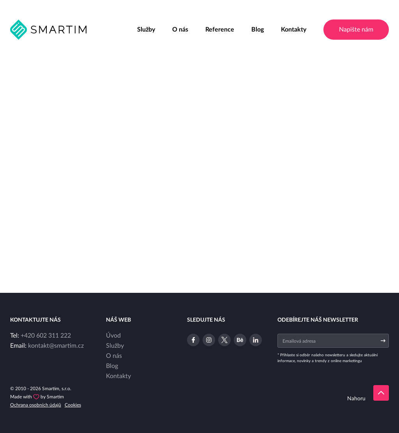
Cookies (73, 405)
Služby (146, 29)
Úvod (113, 336)
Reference (219, 29)
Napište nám (356, 29)
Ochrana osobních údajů (35, 405)
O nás (180, 29)
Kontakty (293, 29)
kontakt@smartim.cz (56, 346)
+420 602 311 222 (46, 336)
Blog (257, 29)
